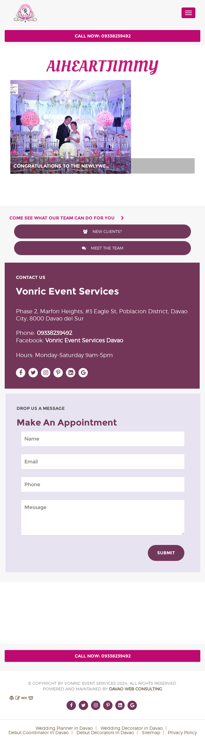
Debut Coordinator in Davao (38, 732)
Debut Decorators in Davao (105, 732)
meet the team (102, 247)
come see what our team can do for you (66, 218)
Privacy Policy (182, 732)
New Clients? (102, 231)
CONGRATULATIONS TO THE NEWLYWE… (61, 166)
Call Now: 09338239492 (103, 36)
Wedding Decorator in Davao (132, 728)
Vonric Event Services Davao (84, 340)
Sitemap (151, 732)
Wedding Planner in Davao (64, 728)
